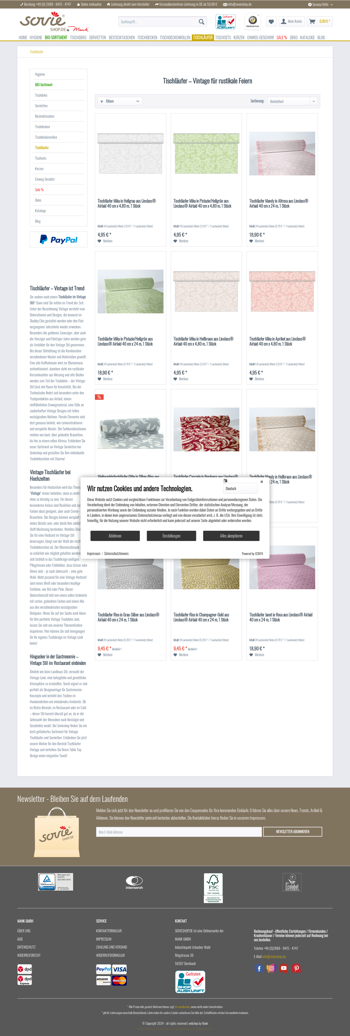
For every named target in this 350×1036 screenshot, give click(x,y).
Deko (38, 200)
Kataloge (40, 210)
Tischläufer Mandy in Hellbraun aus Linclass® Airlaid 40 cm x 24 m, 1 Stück (280, 479)
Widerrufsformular (110, 955)
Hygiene (40, 74)
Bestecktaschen (44, 116)
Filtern (107, 101)
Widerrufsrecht (29, 955)
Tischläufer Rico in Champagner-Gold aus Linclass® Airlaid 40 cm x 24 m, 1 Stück (201, 617)
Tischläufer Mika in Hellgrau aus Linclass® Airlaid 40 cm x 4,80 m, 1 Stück (127, 203)
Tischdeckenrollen (46, 137)
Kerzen (39, 168)
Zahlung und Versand (111, 947)
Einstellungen (171, 536)
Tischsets (40, 158)
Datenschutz (26, 947)
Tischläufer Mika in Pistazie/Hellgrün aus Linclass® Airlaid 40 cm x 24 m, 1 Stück (125, 341)
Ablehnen (115, 536)
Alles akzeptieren (231, 536)
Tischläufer (42, 147)
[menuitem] (162, 18)
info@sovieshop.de (240, 4)
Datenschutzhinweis (116, 553)
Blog (38, 221)
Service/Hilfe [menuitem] (318, 4)
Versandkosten (182, 1007)
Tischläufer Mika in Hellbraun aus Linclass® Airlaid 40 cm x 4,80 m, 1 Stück (203, 341)
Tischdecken (42, 126)
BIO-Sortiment (43, 84)
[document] (175, 507)
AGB (20, 939)
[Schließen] (262, 481)
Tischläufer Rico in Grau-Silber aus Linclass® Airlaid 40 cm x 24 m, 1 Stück (128, 617)
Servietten (41, 105)
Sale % (39, 189)
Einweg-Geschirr (45, 179)
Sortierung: (257, 100)
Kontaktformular (109, 930)
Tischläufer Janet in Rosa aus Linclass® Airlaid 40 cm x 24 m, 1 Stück (280, 617)
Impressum (103, 939)
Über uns (23, 930)
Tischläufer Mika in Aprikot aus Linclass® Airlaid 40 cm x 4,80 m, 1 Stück (277, 341)
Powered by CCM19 (252, 553)
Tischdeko (41, 95)
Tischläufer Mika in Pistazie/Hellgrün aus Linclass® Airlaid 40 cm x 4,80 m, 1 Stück (202, 203)
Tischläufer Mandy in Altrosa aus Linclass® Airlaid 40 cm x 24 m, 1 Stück (278, 203)
